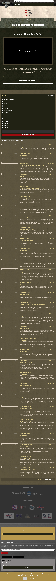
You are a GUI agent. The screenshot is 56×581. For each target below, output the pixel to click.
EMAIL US (28, 567)
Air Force (6, 112)
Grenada (6, 125)
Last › (41, 479)
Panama (6, 127)
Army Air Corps (7, 105)
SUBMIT (4, 553)
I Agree (25, 578)
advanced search (28, 135)
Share (5, 76)
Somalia (6, 123)
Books (18, 557)
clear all (28, 131)
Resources (7, 557)
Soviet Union (7, 121)
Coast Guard (6, 108)
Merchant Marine (8, 110)
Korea (5, 120)
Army (5, 101)
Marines (6, 103)
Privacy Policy (31, 578)
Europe (5, 118)
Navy (5, 106)
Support (28, 534)
